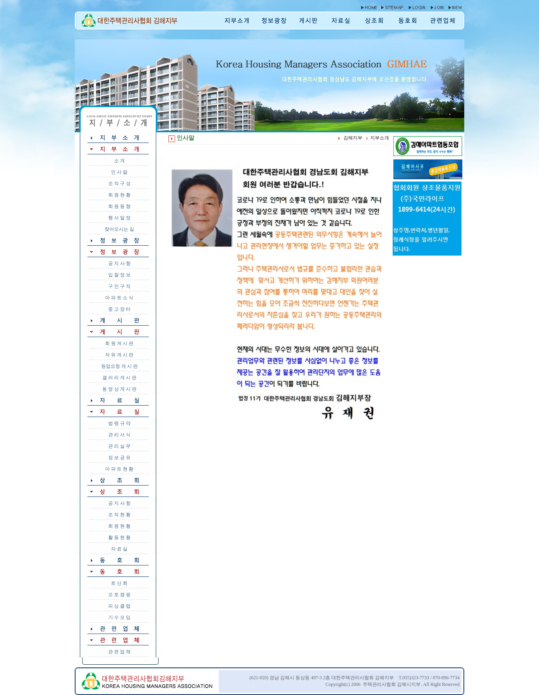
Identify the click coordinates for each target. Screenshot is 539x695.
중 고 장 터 (119, 309)
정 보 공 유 (119, 457)
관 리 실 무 (119, 446)
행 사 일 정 (119, 218)
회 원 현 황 (119, 195)
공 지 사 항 (119, 263)
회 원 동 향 (119, 206)
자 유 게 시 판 (119, 355)
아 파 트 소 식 (119, 297)
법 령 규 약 (119, 423)
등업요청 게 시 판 (119, 366)
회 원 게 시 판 (119, 343)
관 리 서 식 (119, 434)
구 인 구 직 (119, 286)
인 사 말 (119, 172)
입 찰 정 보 (119, 275)
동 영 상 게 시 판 (119, 389)
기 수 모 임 (119, 617)
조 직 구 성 (119, 183)
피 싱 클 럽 (119, 606)
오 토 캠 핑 (119, 594)
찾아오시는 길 (119, 229)
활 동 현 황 (119, 537)
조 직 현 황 (119, 514)
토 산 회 (119, 583)
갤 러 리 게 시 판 (119, 377)
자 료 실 (119, 549)
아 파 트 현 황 (119, 469)
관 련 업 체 (119, 651)
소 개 (119, 160)
